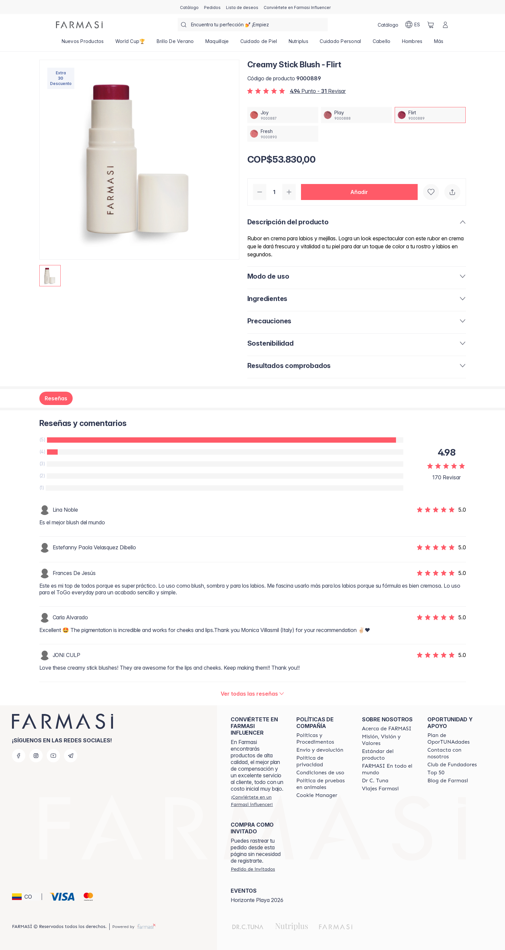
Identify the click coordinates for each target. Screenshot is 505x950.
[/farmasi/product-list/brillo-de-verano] (175, 43)
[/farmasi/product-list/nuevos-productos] (83, 43)
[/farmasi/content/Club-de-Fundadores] (452, 764)
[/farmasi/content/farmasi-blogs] (447, 780)
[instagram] (36, 755)
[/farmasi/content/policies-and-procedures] (323, 738)
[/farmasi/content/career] (380, 788)
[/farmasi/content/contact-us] (454, 753)
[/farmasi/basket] (431, 25)
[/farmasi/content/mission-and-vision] (389, 740)
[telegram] (70, 755)
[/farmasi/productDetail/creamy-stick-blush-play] (356, 115)
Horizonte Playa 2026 (257, 900)
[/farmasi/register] (212, 7)
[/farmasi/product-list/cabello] (381, 43)
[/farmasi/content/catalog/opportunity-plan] (454, 738)
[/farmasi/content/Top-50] (435, 772)
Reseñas (56, 398)
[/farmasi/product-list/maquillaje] (217, 43)
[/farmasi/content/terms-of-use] (320, 772)
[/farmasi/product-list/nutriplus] (298, 43)
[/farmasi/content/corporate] (389, 769)
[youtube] (53, 755)
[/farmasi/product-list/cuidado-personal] (340, 43)
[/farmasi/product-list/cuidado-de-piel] (259, 43)
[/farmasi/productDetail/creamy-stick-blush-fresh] (282, 134)
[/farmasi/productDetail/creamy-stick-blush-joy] (282, 115)
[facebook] (18, 755)
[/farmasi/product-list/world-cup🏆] (130, 43)
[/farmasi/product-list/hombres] (412, 43)
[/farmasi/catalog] (189, 7)
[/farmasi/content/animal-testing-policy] (323, 784)
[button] (359, 192)
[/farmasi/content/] (316, 795)
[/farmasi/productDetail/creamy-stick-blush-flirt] (430, 115)
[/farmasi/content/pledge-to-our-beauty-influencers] (375, 780)
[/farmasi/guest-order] (253, 869)
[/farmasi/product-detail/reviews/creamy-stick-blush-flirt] (253, 693)
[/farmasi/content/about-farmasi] (387, 728)
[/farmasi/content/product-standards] (389, 754)
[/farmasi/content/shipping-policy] (319, 750)
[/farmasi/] (79, 25)
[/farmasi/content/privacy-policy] (323, 761)
